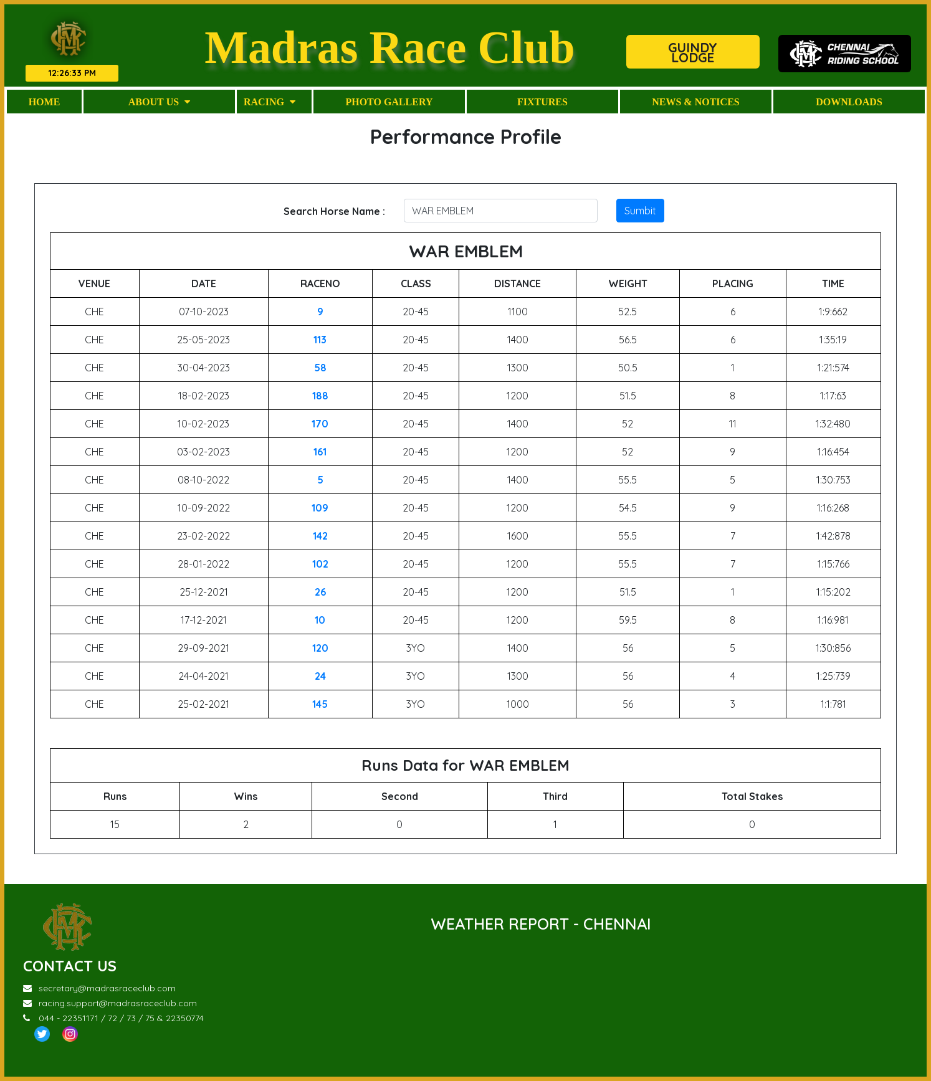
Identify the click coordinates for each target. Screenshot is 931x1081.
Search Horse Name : (334, 211)
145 (320, 704)
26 (320, 592)
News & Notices (695, 102)
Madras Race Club (389, 47)
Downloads (849, 102)
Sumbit (640, 210)
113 (320, 339)
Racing (269, 102)
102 (320, 564)
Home (44, 102)
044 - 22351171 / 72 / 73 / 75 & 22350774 (113, 1018)
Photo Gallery (388, 102)
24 (320, 676)
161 (320, 451)
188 (320, 395)
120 (320, 648)
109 (320, 508)
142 (320, 536)
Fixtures (542, 102)
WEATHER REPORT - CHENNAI (541, 923)
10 (320, 620)
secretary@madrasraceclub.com (99, 988)
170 (320, 423)
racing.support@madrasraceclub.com (110, 1003)
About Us (159, 102)
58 (320, 367)
